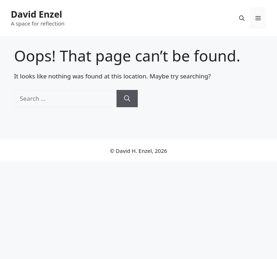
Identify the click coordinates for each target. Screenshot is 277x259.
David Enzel (36, 14)
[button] (242, 18)
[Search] (127, 98)
